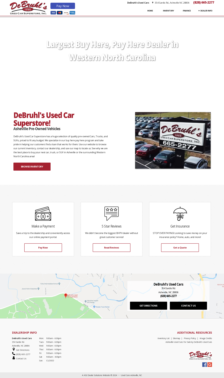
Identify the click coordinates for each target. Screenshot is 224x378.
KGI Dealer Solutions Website (97, 375)
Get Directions (22, 350)
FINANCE (187, 10)
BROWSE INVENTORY (32, 166)
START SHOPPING (111, 70)
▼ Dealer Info (205, 10)
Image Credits (206, 338)
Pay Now (62, 6)
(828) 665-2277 (203, 2)
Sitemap (176, 338)
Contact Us (21, 358)
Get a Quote (180, 247)
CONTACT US (188, 305)
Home (150, 10)
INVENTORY (168, 10)
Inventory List (164, 338)
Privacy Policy (190, 338)
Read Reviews (111, 247)
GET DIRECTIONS (148, 305)
